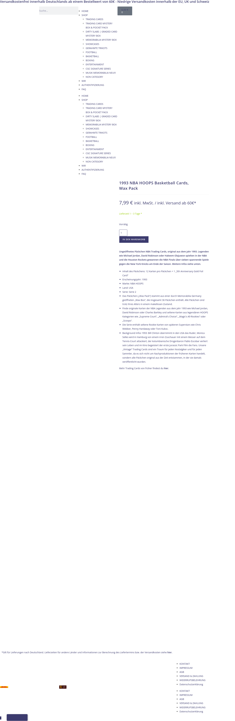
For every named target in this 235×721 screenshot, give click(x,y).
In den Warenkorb (134, 239)
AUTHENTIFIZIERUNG (93, 85)
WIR (84, 80)
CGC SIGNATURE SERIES (98, 68)
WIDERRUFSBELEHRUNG (192, 416)
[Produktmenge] (123, 233)
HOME (85, 11)
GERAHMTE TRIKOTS (96, 48)
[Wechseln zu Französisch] (173, 10)
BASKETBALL (92, 56)
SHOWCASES (92, 44)
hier (166, 368)
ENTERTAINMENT (95, 64)
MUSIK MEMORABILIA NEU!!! (101, 72)
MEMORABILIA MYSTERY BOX (101, 39)
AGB (182, 408)
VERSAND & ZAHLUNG (191, 412)
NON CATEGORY (94, 76)
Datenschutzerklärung (191, 420)
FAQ (84, 89)
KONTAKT (185, 400)
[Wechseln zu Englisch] (167, 10)
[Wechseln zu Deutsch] (161, 10)
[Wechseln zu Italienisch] (180, 10)
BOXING (90, 60)
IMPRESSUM (186, 404)
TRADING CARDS (94, 19)
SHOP (85, 15)
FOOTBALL (91, 52)
